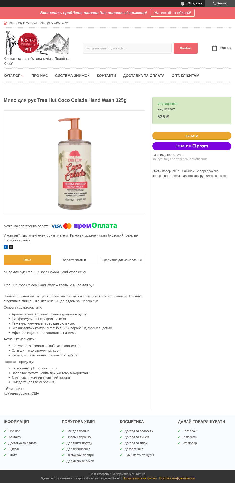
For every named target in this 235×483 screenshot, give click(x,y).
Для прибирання (78, 449)
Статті (12, 455)
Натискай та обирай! (172, 13)
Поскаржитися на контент (140, 478)
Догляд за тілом (136, 443)
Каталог (12, 75)
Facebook (189, 431)
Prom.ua (140, 474)
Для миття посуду (79, 443)
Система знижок (72, 75)
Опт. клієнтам (185, 75)
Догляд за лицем (137, 437)
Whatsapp (190, 443)
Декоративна (134, 449)
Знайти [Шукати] (185, 48)
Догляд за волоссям (139, 431)
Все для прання (78, 431)
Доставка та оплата (143, 75)
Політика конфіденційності (177, 478)
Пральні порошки (79, 437)
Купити (192, 136)
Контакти (106, 75)
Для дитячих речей (80, 461)
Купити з (192, 146)
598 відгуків (194, 3)
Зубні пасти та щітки (139, 455)
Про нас (39, 75)
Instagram (190, 437)
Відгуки (13, 449)
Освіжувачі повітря (80, 455)
